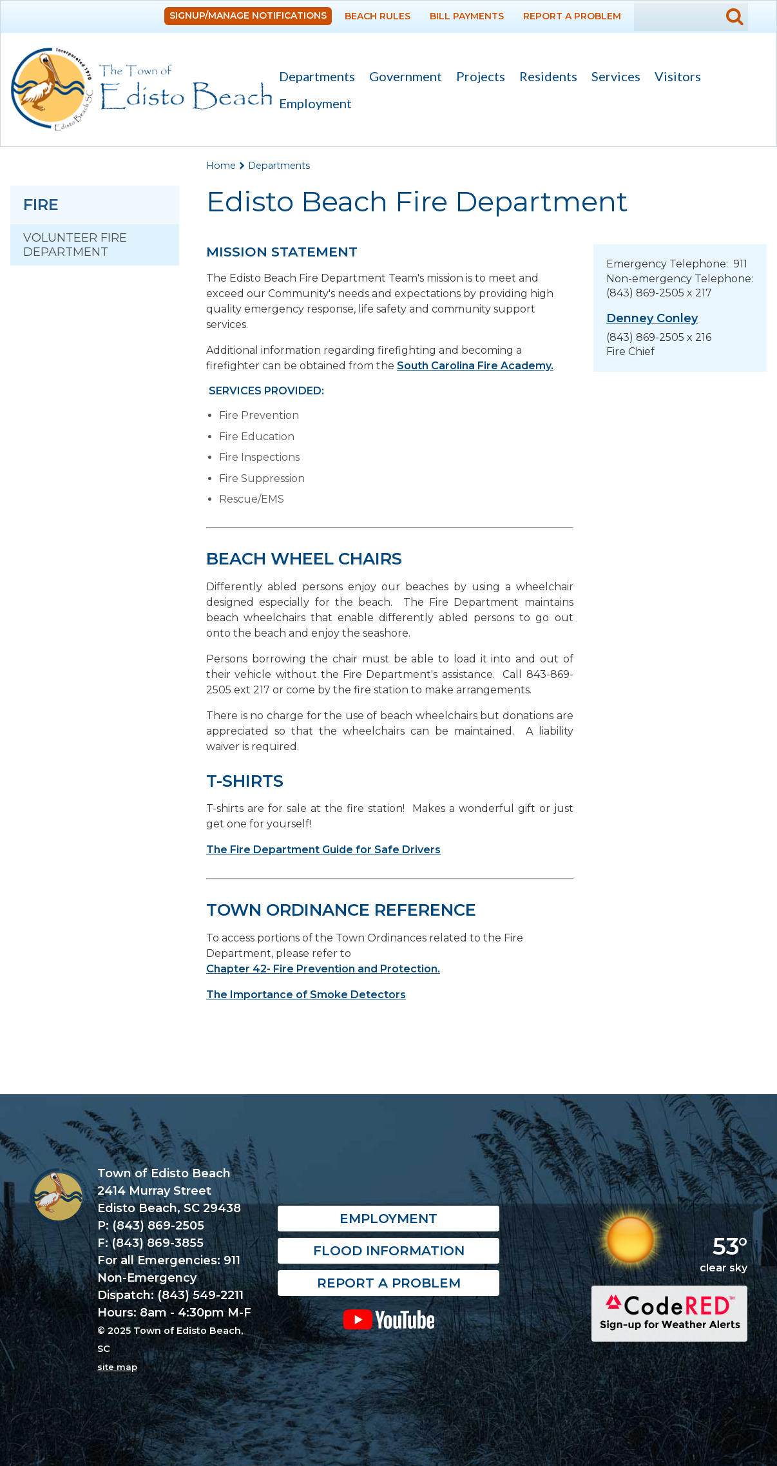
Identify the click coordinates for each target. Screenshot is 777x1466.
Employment (315, 103)
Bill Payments (467, 16)
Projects (480, 76)
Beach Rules (377, 16)
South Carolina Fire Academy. (475, 366)
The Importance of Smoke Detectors (306, 995)
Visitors (674, 77)
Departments (313, 77)
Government (402, 77)
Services (612, 77)
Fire (41, 204)
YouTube (389, 1319)
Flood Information (389, 1251)
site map (117, 1367)
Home (221, 165)
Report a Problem (572, 16)
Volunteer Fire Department (75, 245)
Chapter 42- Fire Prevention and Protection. (323, 969)
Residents (544, 77)
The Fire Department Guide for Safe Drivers (323, 850)
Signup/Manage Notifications (248, 15)
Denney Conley (652, 318)
